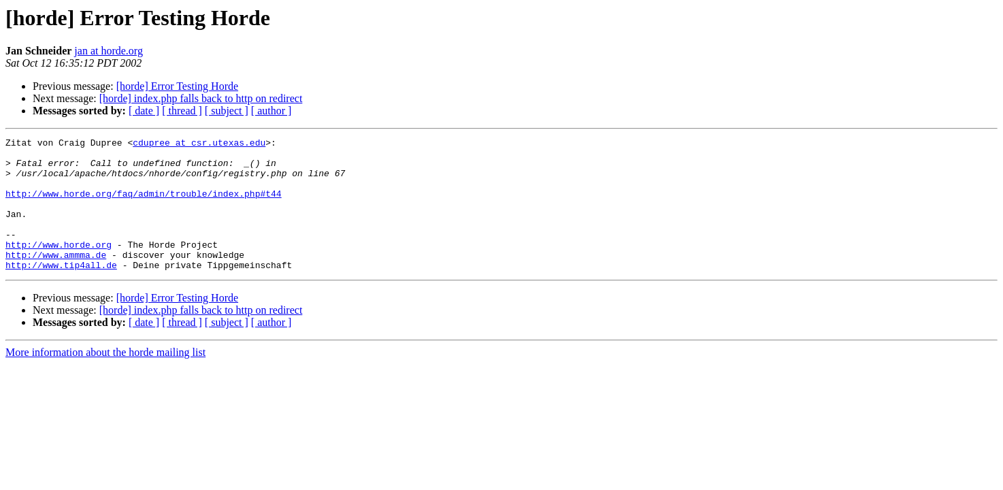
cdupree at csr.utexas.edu (199, 144)
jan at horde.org (108, 50)
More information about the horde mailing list (105, 379)
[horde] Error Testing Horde (177, 86)
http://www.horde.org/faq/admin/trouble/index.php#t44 (143, 205)
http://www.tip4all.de (61, 291)
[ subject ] (226, 110)
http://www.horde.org (58, 267)
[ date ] (144, 110)
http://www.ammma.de (55, 279)
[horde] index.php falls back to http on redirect (201, 98)
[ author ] (271, 110)
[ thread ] (182, 110)
